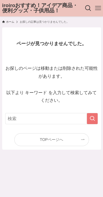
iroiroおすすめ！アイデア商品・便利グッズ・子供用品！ (40, 8)
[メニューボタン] (98, 8)
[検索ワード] (51, 118)
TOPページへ (51, 139)
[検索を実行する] (92, 118)
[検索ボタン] (88, 8)
